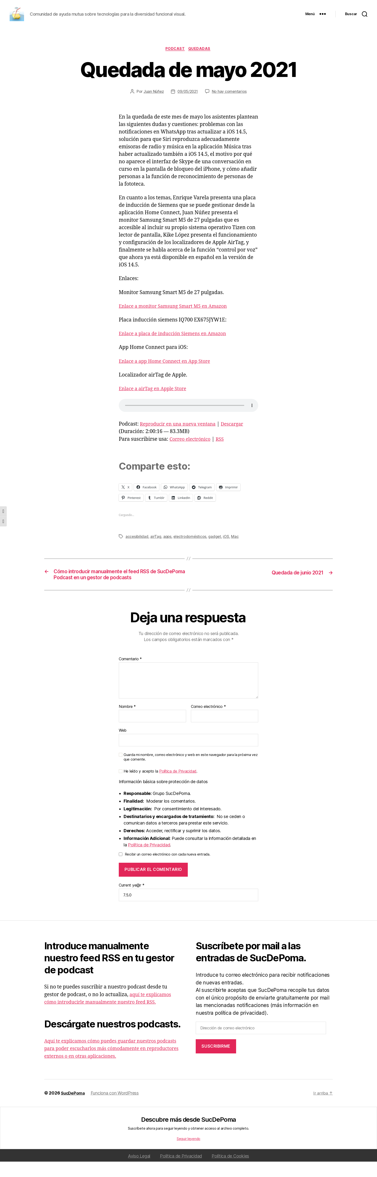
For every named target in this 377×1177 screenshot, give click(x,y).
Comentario (130, 674)
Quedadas (201, 62)
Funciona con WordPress (116, 1108)
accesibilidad (137, 550)
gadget (216, 550)
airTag (156, 550)
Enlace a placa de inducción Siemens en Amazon (177, 347)
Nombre (127, 722)
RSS (223, 452)
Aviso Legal (139, 1171)
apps (168, 550)
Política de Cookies (230, 1171)
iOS (228, 550)
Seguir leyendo (188, 1154)
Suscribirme (215, 1061)
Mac (237, 550)
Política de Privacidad (177, 786)
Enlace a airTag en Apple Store (155, 402)
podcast (175, 62)
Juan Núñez (153, 104)
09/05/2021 (187, 104)
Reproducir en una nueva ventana (181, 437)
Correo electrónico (192, 452)
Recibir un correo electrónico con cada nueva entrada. (167, 869)
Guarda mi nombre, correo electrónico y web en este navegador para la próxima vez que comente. (191, 772)
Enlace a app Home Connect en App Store (168, 374)
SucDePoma (73, 1108)
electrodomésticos (191, 550)
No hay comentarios (230, 104)
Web (122, 745)
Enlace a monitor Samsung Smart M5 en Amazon (177, 319)
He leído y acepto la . (158, 786)
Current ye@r (131, 900)
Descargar (239, 437)
